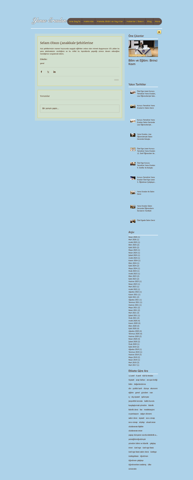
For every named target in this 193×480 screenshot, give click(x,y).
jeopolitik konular (136, 401)
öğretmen (144, 456)
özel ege (137, 448)
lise (141, 410)
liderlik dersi (133, 410)
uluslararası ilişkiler (136, 427)
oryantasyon (134, 414)
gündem (144, 393)
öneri (131, 448)
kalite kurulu (149, 401)
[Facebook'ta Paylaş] (41, 72)
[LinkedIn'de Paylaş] (54, 72)
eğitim (131, 393)
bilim (130, 384)
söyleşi (141, 422)
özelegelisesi (133, 456)
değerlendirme (140, 384)
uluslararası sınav (135, 431)
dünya (146, 389)
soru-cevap (133, 422)
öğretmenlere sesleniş (137, 465)
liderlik (151, 405)
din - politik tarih (135, 389)
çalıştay (153, 443)
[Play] (159, 32)
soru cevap (150, 418)
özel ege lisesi (148, 448)
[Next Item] (154, 49)
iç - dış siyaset (134, 397)
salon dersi (133, 418)
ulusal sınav (150, 422)
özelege (153, 452)
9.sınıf (138, 376)
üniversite (132, 469)
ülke (149, 465)
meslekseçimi (149, 410)
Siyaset (131, 380)
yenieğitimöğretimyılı (137, 439)
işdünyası (145, 397)
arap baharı (140, 380)
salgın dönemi (146, 414)
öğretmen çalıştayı (136, 461)
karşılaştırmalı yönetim (138, 405)
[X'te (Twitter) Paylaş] (48, 72)
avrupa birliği (152, 380)
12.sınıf (131, 376)
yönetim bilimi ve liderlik (138, 443)
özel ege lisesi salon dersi (139, 452)
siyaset (141, 418)
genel (42, 63)
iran (151, 393)
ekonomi (153, 389)
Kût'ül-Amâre (147, 376)
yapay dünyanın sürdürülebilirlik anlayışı (143, 435)
